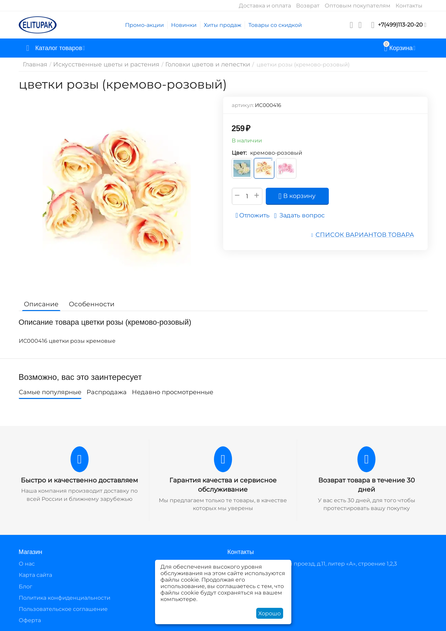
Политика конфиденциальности (64, 597)
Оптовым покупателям (357, 5)
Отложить (254, 215)
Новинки (184, 25)
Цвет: (239, 153)
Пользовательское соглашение (63, 608)
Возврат (308, 5)
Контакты (409, 5)
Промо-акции (144, 25)
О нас (27, 563)
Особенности (87, 304)
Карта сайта (35, 574)
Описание (40, 304)
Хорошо (269, 613)
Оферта (30, 619)
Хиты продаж (222, 25)
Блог (25, 585)
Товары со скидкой (275, 25)
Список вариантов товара (370, 234)
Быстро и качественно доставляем (79, 480)
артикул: (243, 105)
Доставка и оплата (265, 5)
